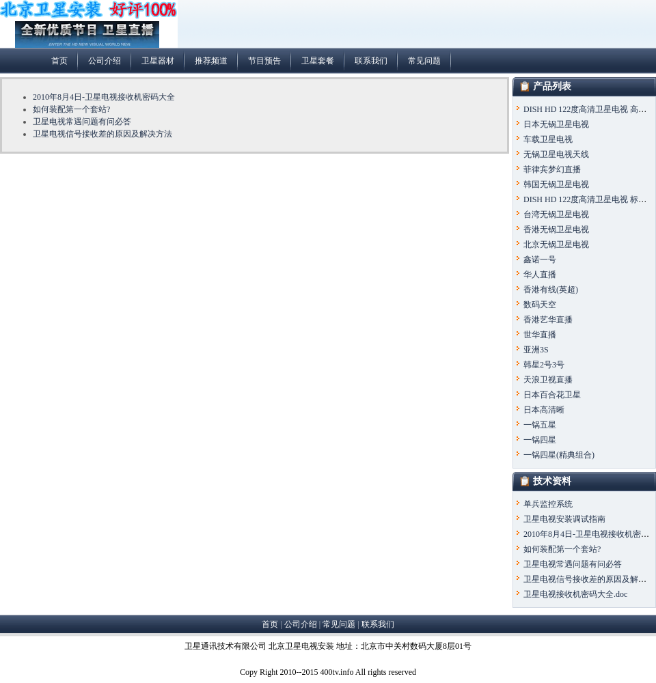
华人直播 (539, 274)
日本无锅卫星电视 (556, 124)
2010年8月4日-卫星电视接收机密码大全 (104, 97)
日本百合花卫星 (552, 395)
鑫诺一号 (539, 259)
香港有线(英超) (550, 289)
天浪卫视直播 (548, 380)
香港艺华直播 (548, 319)
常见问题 (424, 61)
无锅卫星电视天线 (556, 154)
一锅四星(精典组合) (558, 455)
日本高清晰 (543, 410)
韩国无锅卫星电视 (556, 184)
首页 (59, 61)
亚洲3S (536, 349)
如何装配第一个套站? (71, 109)
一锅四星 (539, 440)
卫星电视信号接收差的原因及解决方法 (102, 134)
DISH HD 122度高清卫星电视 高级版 (589, 109)
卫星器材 (157, 61)
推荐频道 (211, 61)
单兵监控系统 (548, 504)
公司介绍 (104, 61)
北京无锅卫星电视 (556, 244)
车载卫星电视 (548, 139)
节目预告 (264, 61)
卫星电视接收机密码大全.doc (575, 594)
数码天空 (539, 304)
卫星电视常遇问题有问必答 (82, 121)
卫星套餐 (317, 61)
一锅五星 (539, 425)
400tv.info (337, 672)
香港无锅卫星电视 (556, 229)
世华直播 (539, 334)
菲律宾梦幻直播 (552, 169)
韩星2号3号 (543, 365)
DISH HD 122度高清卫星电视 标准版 (589, 199)
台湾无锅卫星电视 (556, 214)
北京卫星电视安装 (301, 646)
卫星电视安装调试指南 (564, 519)
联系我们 (371, 61)
